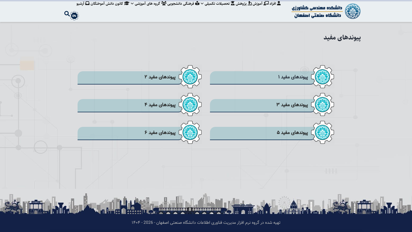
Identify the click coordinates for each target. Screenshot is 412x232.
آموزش (260, 9)
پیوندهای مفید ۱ (293, 77)
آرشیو (77, 9)
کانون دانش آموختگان (105, 9)
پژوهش (242, 9)
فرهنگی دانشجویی (180, 9)
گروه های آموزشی (145, 9)
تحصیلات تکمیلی (215, 9)
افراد (275, 9)
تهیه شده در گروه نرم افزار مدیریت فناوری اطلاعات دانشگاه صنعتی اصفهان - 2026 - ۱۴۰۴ (206, 223)
